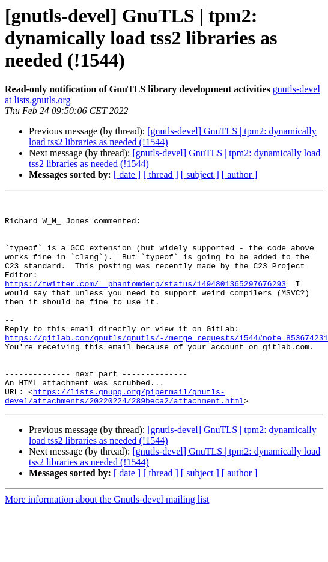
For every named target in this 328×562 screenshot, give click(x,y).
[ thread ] (160, 174)
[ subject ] (200, 174)
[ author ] (240, 174)
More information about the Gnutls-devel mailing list (107, 541)
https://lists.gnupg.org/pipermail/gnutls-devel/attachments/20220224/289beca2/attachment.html (124, 436)
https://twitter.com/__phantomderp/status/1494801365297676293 (145, 301)
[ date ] (127, 174)
